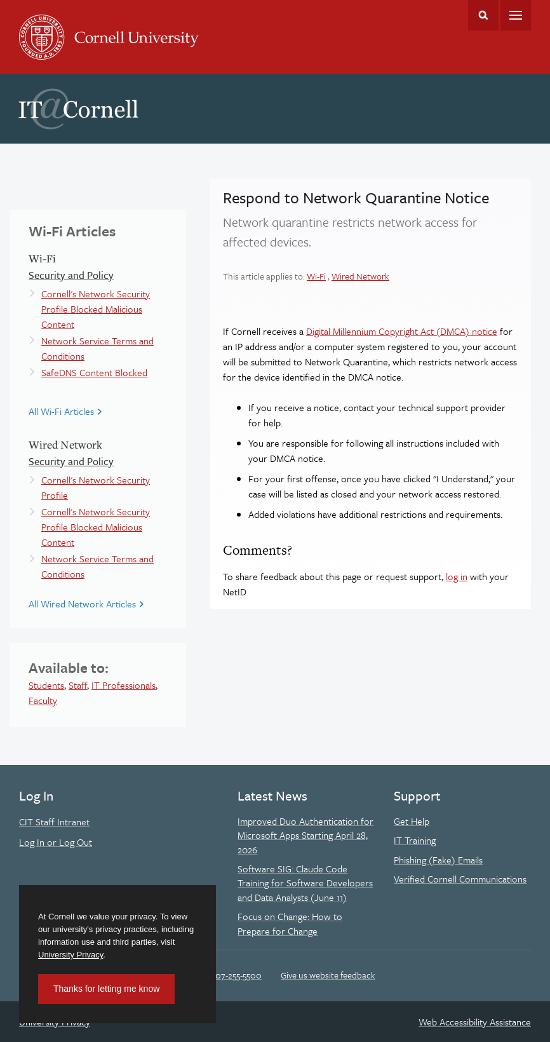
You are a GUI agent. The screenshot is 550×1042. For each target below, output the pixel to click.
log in (456, 576)
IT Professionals (123, 685)
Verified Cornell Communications (460, 879)
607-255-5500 (236, 975)
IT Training (415, 840)
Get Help (411, 821)
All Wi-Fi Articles (61, 411)
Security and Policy (71, 275)
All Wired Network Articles (82, 604)
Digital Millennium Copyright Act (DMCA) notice (401, 331)
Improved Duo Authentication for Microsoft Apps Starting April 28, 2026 (305, 835)
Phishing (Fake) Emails (438, 860)
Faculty (43, 700)
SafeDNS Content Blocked (94, 372)
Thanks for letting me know (106, 989)
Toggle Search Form (483, 15)
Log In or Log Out (55, 842)
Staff (78, 685)
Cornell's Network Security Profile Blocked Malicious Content (95, 309)
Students (46, 685)
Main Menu (515, 15)
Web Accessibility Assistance (475, 1022)
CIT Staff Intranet (54, 822)
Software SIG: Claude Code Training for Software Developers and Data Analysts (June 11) (305, 883)
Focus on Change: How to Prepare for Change (290, 923)
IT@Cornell (78, 109)
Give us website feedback (328, 975)
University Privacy (70, 954)
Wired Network (360, 276)
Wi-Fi (316, 276)
